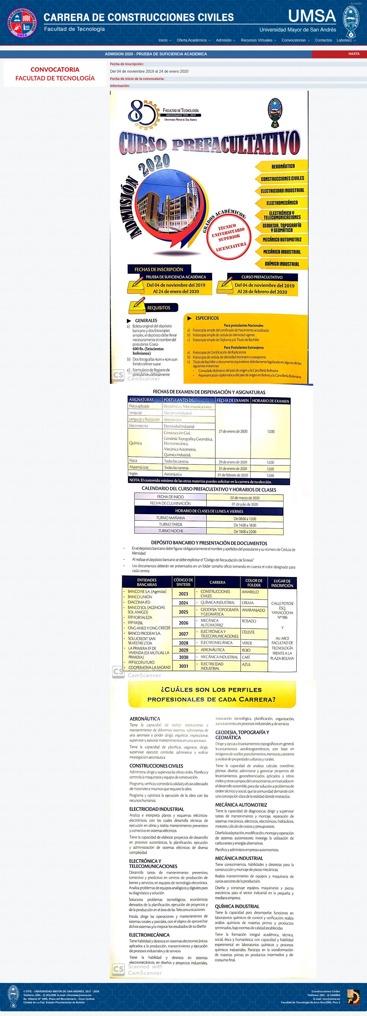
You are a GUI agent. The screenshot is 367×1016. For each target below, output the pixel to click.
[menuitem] (165, 40)
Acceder (356, 3)
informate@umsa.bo (79, 995)
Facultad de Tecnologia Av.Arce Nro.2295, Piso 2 (310, 1002)
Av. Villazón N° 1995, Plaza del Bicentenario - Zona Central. (59, 998)
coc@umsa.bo (331, 998)
